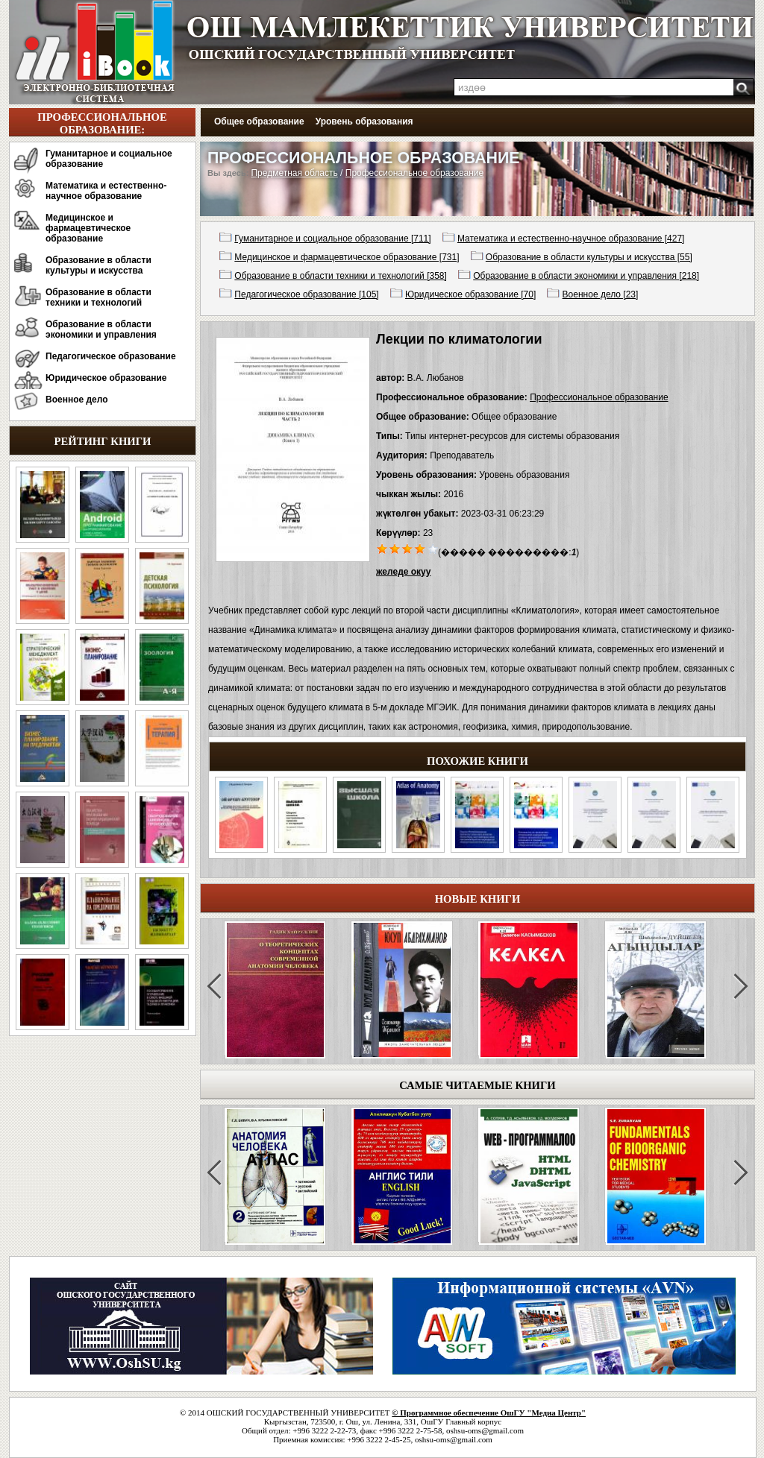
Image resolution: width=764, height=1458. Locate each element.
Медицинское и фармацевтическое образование (88, 228)
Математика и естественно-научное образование (106, 190)
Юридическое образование (106, 378)
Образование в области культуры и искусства (98, 265)
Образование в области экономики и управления (101, 329)
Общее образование (259, 121)
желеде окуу (403, 572)
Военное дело (77, 399)
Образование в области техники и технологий (98, 297)
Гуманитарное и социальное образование (109, 158)
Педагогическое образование (111, 356)
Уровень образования (364, 121)
